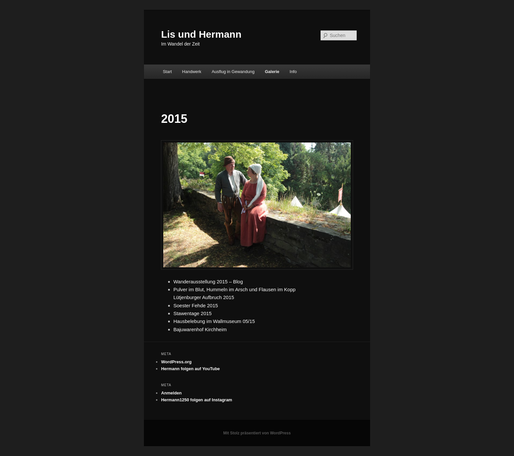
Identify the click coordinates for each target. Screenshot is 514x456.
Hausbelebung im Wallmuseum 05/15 (214, 321)
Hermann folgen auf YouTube (190, 368)
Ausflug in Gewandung (233, 71)
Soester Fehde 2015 (195, 305)
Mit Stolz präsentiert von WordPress (257, 433)
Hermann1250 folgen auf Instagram (196, 399)
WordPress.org (176, 361)
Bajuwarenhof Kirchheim (200, 329)
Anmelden (171, 392)
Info (293, 71)
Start (167, 71)
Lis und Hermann (201, 34)
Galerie (272, 71)
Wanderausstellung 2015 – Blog (208, 281)
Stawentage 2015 (192, 313)
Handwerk (192, 71)
